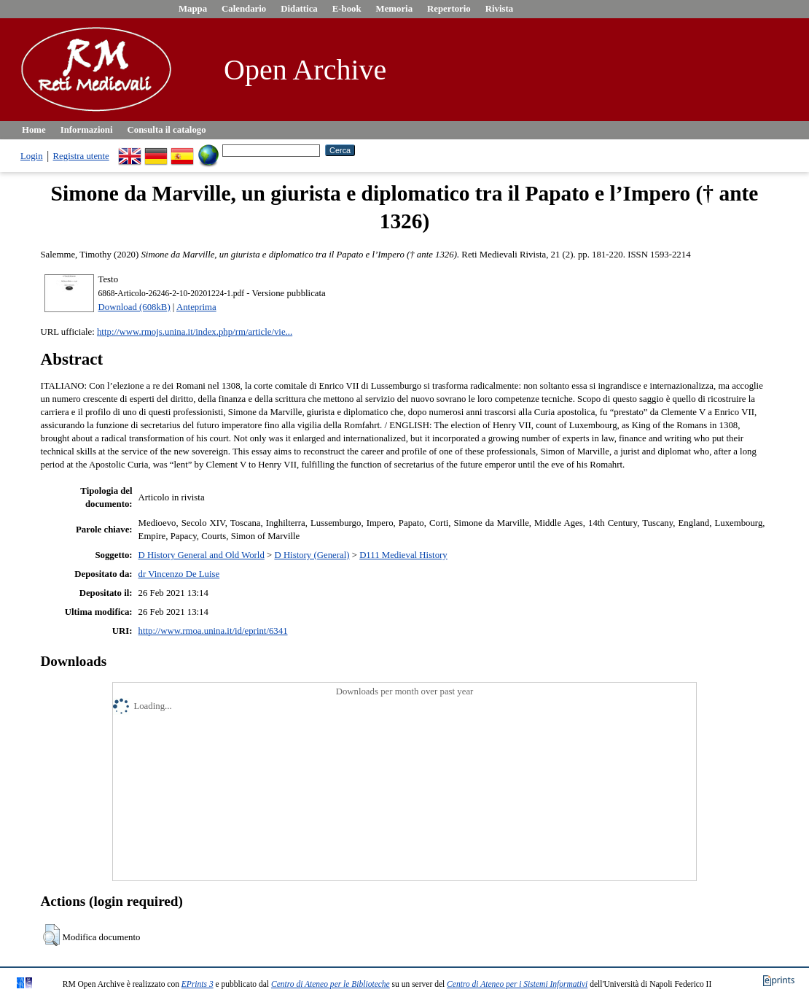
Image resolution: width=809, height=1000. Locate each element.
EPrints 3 (197, 984)
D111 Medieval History (403, 555)
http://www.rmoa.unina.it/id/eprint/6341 (213, 631)
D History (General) (311, 555)
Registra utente (81, 156)
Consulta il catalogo (167, 130)
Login (31, 156)
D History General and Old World (201, 555)
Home (34, 130)
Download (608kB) (134, 307)
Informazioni (86, 130)
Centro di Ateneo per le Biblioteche (330, 984)
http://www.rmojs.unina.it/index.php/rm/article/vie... (194, 332)
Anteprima (196, 307)
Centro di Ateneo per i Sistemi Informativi (517, 984)
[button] (51, 935)
